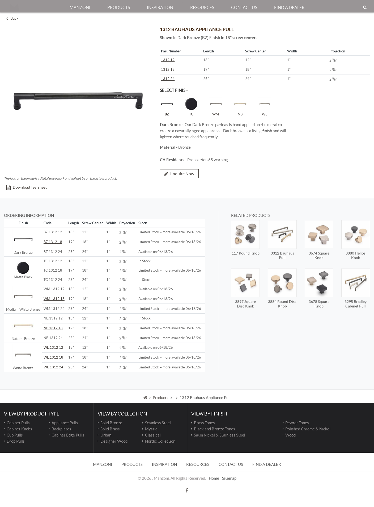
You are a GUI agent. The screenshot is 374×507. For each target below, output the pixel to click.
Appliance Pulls (65, 423)
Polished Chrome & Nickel (307, 429)
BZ (167, 106)
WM (216, 106)
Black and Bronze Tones (214, 429)
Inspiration (160, 5)
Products (118, 5)
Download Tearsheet (26, 187)
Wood (290, 435)
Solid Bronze (111, 423)
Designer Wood (114, 441)
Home (214, 469)
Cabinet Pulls (18, 423)
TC (191, 106)
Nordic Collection (160, 441)
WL (264, 106)
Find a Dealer (289, 5)
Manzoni (80, 5)
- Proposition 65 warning (194, 159)
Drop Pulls (16, 441)
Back (12, 18)
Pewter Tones (297, 423)
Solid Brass (110, 429)
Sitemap (229, 469)
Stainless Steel (158, 423)
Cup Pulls (15, 435)
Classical (153, 435)
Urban (105, 435)
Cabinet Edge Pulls (68, 435)
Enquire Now (179, 173)
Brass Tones (204, 423)
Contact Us (244, 5)
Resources (202, 5)
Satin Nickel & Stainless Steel (219, 435)
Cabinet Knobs (19, 429)
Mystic (151, 429)
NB (240, 106)
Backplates (61, 429)
